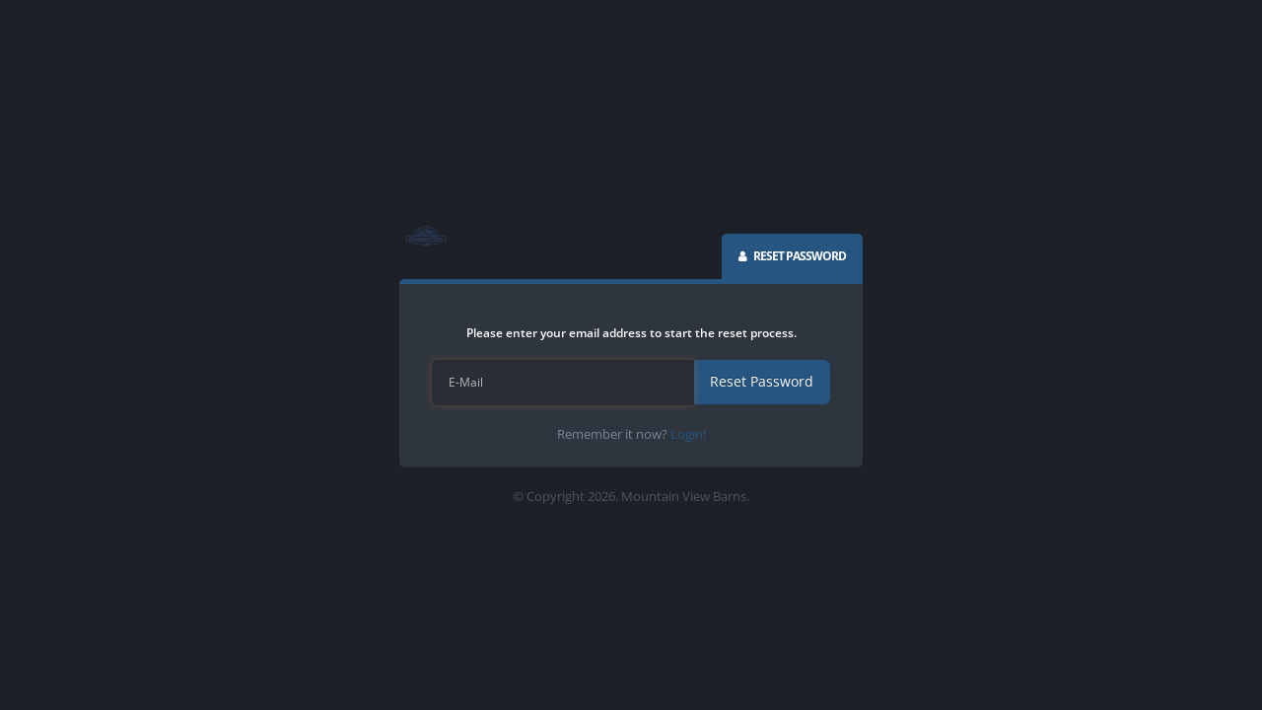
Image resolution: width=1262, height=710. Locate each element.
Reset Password (761, 381)
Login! (688, 434)
